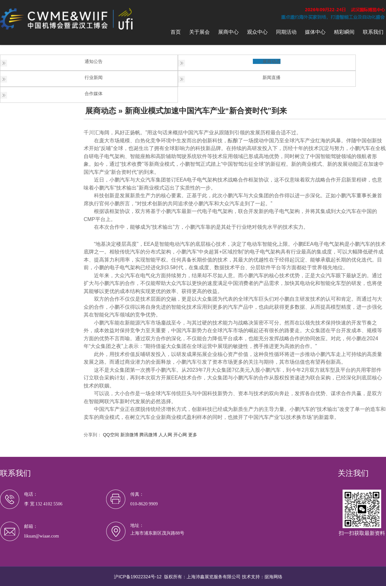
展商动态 (271, 61)
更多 (192, 434)
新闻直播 (271, 77)
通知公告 (94, 61)
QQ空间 (111, 434)
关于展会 (199, 32)
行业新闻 (94, 77)
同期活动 (286, 32)
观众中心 (257, 32)
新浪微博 (129, 434)
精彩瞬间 (344, 32)
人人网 (165, 434)
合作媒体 (94, 93)
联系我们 (373, 32)
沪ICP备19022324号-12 (137, 576)
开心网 (180, 434)
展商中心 (228, 32)
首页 (175, 32)
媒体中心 (315, 32)
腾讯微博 (148, 434)
